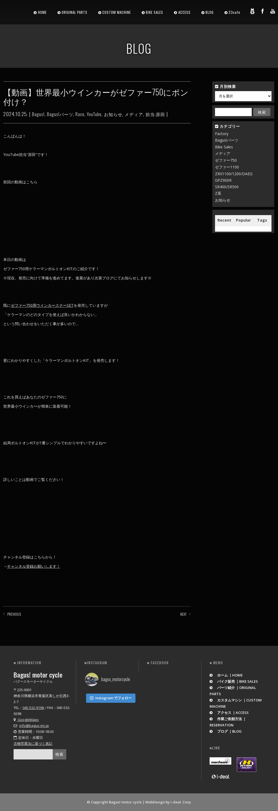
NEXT (183, 614)
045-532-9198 (33, 707)
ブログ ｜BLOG (226, 731)
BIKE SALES (154, 12)
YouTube (94, 114)
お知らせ (113, 114)
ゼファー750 (226, 160)
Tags (262, 220)
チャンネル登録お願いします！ (33, 566)
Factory (221, 133)
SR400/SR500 (227, 186)
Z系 (218, 193)
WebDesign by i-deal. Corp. (168, 802)
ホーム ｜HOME (226, 675)
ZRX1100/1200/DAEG (233, 173)
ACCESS (184, 12)
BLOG (210, 12)
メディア (134, 114)
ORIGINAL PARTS (74, 12)
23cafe (234, 12)
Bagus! (38, 114)
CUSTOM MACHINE (116, 12)
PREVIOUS (14, 614)
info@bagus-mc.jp (34, 725)
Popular (243, 220)
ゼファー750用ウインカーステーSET (42, 305)
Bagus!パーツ (60, 114)
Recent (224, 220)
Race (79, 114)
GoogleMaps (26, 719)
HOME (42, 12)
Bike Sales (224, 146)
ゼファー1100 (227, 167)
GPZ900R (223, 180)
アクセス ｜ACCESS (229, 712)
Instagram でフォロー (111, 696)
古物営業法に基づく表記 (33, 743)
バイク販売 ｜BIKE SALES (234, 681)
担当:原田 (155, 114)
